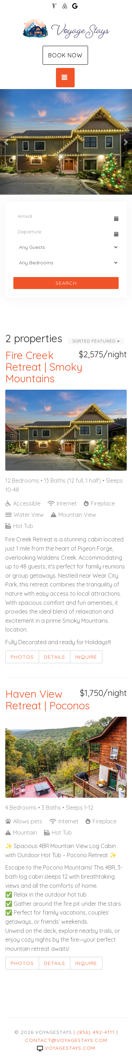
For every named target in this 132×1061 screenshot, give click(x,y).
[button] (6, 142)
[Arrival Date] (62, 216)
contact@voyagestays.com (66, 1040)
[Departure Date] (62, 232)
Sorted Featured (96, 341)
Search (66, 283)
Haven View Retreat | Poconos (47, 699)
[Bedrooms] (66, 263)
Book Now (65, 55)
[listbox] (66, 142)
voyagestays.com (66, 1048)
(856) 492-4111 (96, 1032)
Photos (22, 657)
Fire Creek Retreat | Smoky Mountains (43, 367)
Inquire (86, 657)
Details (54, 657)
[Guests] (66, 247)
